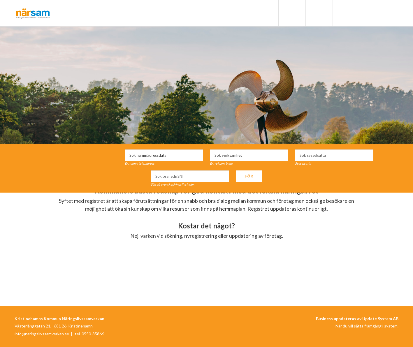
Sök (249, 176)
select (367, 155)
